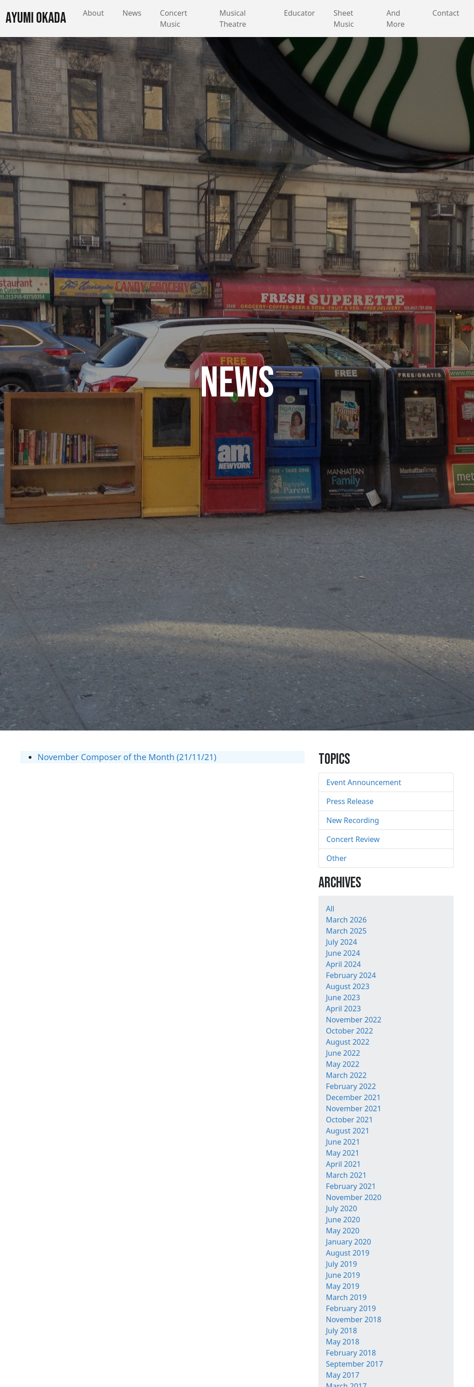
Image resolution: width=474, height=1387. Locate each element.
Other (336, 858)
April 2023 (343, 1008)
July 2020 (341, 1208)
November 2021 (353, 1108)
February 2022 (351, 1086)
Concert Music (173, 18)
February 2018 (351, 1353)
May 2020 (342, 1231)
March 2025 (346, 931)
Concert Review (353, 839)
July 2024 (341, 942)
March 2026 (346, 920)
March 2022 (346, 1075)
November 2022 (353, 1020)
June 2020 (343, 1219)
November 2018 (353, 1319)
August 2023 (347, 986)
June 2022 (343, 1053)
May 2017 (342, 1375)
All (330, 909)
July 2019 (341, 1264)
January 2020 (348, 1242)
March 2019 (346, 1297)
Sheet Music (343, 18)
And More (396, 18)
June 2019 (343, 1275)
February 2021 (351, 1186)
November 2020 (353, 1197)
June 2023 (343, 997)
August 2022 (347, 1042)
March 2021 (346, 1175)
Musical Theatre (232, 18)
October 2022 (349, 1031)
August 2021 (347, 1131)
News (131, 13)
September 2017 (354, 1364)
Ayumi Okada (36, 18)
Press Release (350, 801)
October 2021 (349, 1120)
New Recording (352, 820)
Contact (445, 13)
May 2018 (342, 1342)
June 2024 (343, 953)
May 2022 (342, 1064)
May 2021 (342, 1153)
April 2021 (343, 1164)
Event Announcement (363, 782)
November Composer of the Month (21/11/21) (126, 756)
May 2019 (342, 1286)
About (93, 13)
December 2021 (353, 1097)
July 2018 (341, 1330)
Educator (299, 13)
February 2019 (351, 1308)
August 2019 (347, 1253)
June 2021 (343, 1142)
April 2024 (343, 964)
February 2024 (351, 975)
